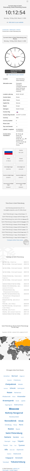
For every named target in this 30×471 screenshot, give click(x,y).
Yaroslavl (6, 462)
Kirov (13, 396)
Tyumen (21, 445)
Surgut (14, 441)
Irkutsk (20, 384)
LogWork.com (16, 468)
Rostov (11, 429)
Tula (11, 445)
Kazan (9, 392)
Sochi (22, 437)
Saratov (16, 437)
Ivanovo (6, 388)
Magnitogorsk (8, 405)
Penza (15, 425)
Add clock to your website (16, 22)
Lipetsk (23, 401)
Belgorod (22, 376)
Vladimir (9, 454)
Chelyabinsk (10, 384)
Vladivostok (17, 454)
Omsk (21, 421)
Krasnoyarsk (8, 400)
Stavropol (7, 441)
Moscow (14, 408)
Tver (15, 445)
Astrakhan (7, 376)
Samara (7, 437)
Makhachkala (18, 405)
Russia (18, 29)
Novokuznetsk (14, 417)
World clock (12, 29)
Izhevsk (13, 388)
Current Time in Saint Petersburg (16, 71)
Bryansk (9, 380)
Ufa (6, 449)
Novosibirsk (10, 420)
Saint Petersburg (14, 433)
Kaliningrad (21, 388)
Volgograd (9, 458)
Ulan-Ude (12, 449)
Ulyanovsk (20, 450)
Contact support (14, 470)
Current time (5, 29)
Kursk (17, 401)
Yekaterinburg (18, 461)
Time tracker (5, 470)
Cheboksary (17, 380)
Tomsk (5, 445)
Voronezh (19, 458)
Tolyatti (21, 441)
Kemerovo (17, 392)
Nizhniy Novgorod (14, 412)
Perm (21, 425)
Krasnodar (21, 396)
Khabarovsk (6, 396)
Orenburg (8, 425)
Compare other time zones (15, 240)
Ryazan (18, 429)
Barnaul (15, 376)
